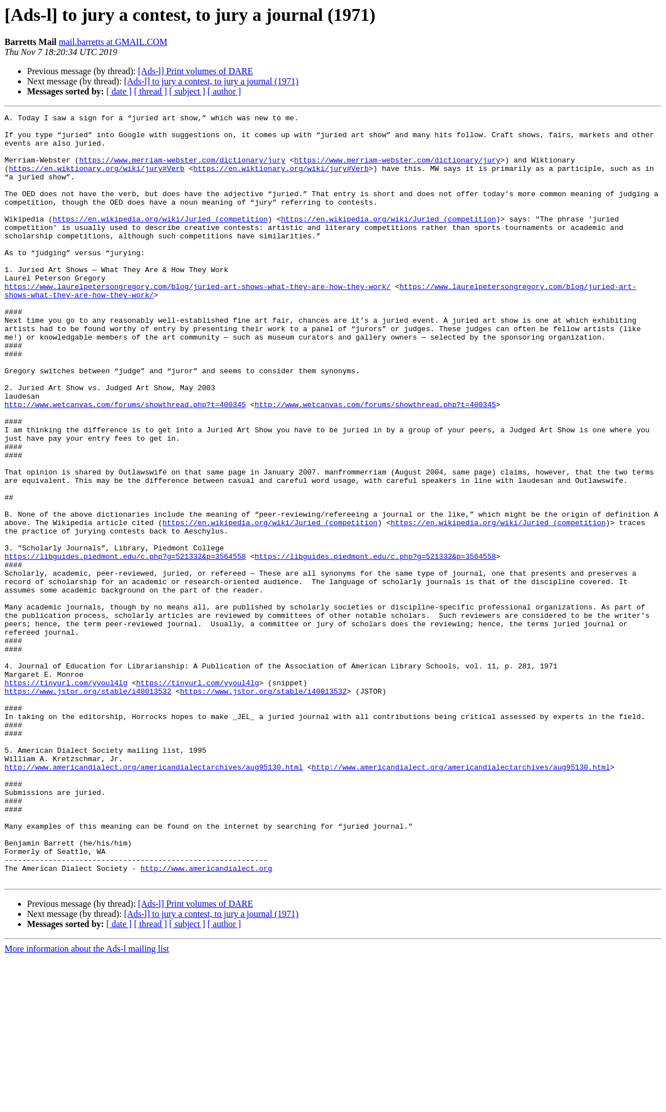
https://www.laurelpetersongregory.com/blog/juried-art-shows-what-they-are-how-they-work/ (197, 322)
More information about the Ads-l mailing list (86, 1102)
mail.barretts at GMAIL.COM (113, 42)
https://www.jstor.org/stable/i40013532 (87, 807)
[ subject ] (187, 91)
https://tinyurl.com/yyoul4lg (65, 797)
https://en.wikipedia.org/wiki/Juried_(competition (160, 241)
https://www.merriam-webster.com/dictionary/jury (182, 170)
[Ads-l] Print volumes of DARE (195, 71)
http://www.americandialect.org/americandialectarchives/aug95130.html (153, 898)
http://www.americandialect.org (206, 1020)
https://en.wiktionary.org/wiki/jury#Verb (96, 180)
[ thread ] (150, 91)
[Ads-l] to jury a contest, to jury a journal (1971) (211, 81)
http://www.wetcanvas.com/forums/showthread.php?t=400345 (125, 463)
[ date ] (119, 91)
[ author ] (224, 91)
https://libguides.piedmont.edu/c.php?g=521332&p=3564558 (125, 645)
